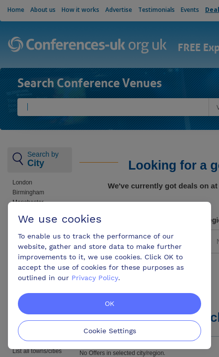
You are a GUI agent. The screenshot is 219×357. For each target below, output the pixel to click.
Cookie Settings (109, 331)
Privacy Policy (95, 278)
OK (109, 303)
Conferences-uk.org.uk (87, 46)
